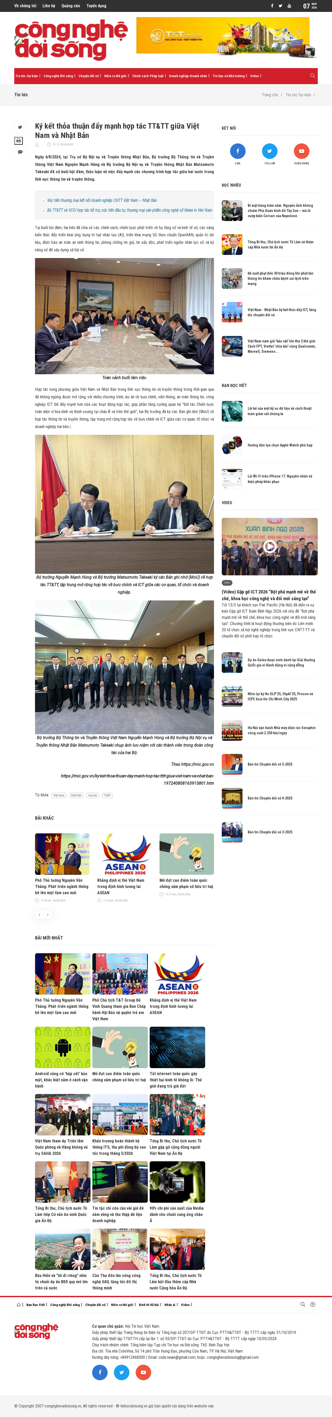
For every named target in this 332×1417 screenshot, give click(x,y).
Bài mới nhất (49, 938)
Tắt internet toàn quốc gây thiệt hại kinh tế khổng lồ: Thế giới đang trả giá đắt (176, 1080)
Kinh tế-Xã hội (149, 1305)
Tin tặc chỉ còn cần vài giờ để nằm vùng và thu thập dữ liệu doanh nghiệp (118, 1214)
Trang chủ (270, 94)
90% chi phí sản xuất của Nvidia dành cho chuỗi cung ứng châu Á (177, 1214)
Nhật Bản (76, 795)
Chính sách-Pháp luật (147, 76)
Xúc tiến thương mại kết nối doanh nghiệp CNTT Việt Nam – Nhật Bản (102, 200)
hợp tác (92, 795)
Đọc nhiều (231, 185)
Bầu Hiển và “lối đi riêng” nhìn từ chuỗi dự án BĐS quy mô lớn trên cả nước (61, 1281)
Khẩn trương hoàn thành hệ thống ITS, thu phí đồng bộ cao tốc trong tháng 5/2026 (119, 1147)
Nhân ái (169, 1305)
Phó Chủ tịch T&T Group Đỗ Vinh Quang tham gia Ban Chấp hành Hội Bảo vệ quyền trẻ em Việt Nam (119, 1009)
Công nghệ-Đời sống (58, 76)
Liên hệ (49, 5)
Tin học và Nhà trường (229, 76)
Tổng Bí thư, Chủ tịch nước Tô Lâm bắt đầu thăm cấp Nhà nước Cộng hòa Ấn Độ (176, 1281)
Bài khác (44, 818)
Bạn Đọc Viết (35, 1305)
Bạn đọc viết (234, 385)
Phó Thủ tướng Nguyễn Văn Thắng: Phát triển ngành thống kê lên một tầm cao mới (61, 886)
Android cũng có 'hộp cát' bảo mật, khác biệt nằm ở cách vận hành (61, 1080)
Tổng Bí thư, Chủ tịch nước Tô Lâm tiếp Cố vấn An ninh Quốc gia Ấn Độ (61, 1214)
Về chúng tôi (25, 5)
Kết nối (229, 128)
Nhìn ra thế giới (115, 76)
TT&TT (107, 795)
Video (254, 76)
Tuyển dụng (96, 5)
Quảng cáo (70, 5)
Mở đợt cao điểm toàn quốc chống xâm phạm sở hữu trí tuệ (186, 883)
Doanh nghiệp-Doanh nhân (188, 76)
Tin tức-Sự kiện (26, 76)
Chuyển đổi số (89, 76)
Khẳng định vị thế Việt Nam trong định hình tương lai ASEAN (120, 886)
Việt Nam (58, 795)
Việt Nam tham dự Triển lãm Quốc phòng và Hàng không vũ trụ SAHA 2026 (61, 1147)
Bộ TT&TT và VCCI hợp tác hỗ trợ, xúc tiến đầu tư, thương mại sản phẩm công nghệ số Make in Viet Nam (129, 210)
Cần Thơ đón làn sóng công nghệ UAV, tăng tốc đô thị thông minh (116, 1281)
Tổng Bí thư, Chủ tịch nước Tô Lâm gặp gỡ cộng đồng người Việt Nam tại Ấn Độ (176, 1147)
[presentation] (39, 914)
